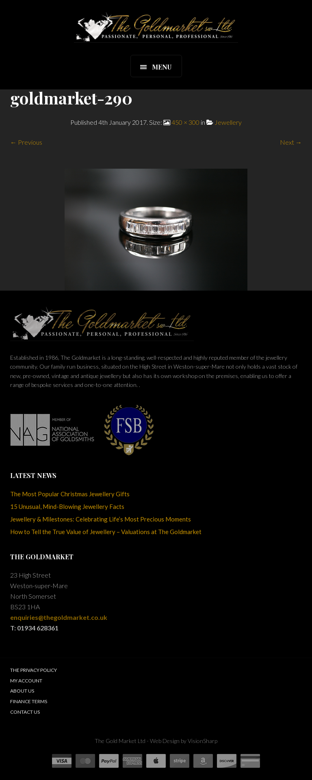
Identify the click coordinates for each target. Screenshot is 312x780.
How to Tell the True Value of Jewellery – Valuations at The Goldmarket (106, 531)
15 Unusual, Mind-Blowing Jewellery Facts (67, 506)
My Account (26, 681)
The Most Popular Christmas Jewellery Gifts (70, 494)
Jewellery (228, 122)
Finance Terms (28, 701)
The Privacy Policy (33, 670)
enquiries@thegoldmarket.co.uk (58, 617)
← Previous (26, 142)
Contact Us (25, 712)
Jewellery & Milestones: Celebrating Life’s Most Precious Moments (100, 519)
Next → (291, 142)
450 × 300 (185, 122)
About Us (22, 691)
